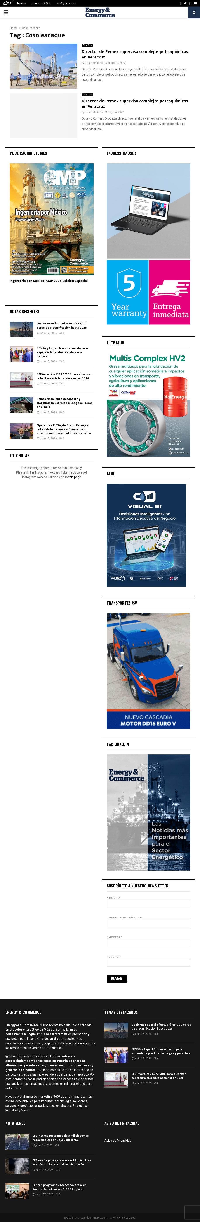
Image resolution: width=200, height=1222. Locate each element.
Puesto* (148, 959)
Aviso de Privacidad (117, 1140)
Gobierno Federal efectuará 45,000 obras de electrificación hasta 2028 (62, 325)
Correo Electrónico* (148, 920)
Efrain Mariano (94, 62)
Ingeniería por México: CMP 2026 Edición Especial (49, 281)
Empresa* (148, 940)
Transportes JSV (122, 603)
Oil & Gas (87, 45)
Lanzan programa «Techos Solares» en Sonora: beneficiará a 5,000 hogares (59, 1187)
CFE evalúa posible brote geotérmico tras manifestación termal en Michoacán (61, 1162)
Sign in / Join (66, 3)
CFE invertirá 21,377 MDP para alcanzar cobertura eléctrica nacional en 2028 (64, 376)
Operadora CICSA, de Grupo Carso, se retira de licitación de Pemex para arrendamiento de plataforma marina (64, 429)
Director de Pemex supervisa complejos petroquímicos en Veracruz (135, 54)
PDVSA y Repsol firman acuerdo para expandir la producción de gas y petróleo (62, 352)
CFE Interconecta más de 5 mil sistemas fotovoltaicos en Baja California (60, 1137)
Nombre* (148, 900)
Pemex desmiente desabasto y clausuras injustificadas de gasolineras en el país (64, 402)
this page (74, 477)
